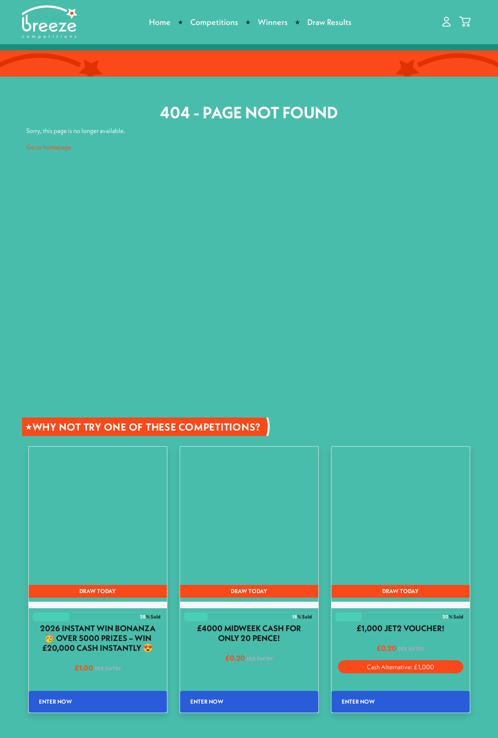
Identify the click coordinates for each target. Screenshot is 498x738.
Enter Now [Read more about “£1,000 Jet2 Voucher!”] (358, 701)
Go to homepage (48, 147)
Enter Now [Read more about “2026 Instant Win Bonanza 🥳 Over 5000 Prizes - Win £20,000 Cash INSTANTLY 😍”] (55, 701)
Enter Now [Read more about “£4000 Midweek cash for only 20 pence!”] (206, 701)
